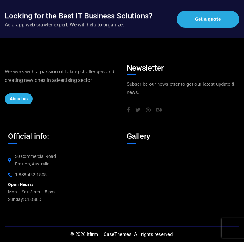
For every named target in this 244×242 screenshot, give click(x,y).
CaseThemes (118, 234)
